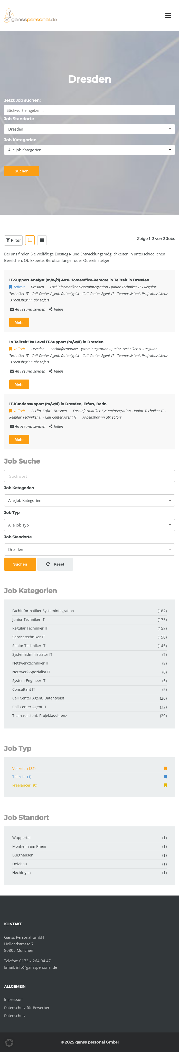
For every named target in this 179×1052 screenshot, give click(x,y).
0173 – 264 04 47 (35, 960)
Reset (55, 564)
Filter (13, 240)
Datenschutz (15, 1015)
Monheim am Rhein (29, 846)
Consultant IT (23, 689)
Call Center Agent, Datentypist (55, 293)
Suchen (22, 171)
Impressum (14, 999)
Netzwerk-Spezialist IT (31, 671)
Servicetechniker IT (28, 636)
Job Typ (12, 512)
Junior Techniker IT (126, 286)
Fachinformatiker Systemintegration (79, 286)
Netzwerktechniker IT (30, 663)
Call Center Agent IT (98, 293)
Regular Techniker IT (25, 417)
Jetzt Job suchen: (22, 100)
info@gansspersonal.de (36, 967)
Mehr (19, 322)
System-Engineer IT (28, 680)
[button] (9, 1042)
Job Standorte (19, 118)
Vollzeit (89, 768)
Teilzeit (89, 776)
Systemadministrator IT (32, 654)
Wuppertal (21, 837)
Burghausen (22, 855)
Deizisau (19, 863)
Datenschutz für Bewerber (27, 1007)
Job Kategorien (20, 139)
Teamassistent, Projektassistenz (142, 293)
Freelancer (89, 785)
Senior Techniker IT (28, 645)
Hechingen (21, 872)
